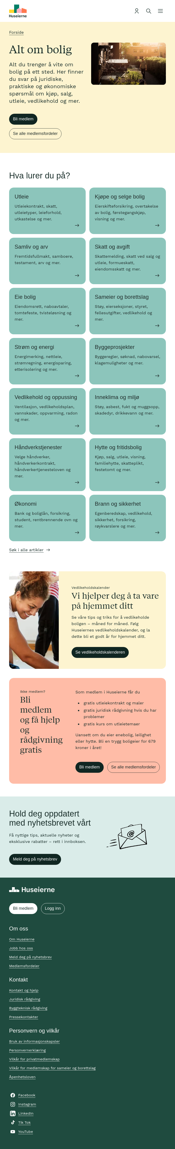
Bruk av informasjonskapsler (34, 1041)
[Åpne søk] (148, 10)
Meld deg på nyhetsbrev (35, 859)
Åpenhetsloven (22, 1077)
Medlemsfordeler (24, 966)
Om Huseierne (21, 939)
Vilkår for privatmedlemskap (34, 1059)
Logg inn (53, 908)
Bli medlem (23, 119)
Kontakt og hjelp (24, 990)
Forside (16, 32)
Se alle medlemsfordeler (35, 133)
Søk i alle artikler (26, 549)
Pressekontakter (23, 1017)
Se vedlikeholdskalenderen (100, 652)
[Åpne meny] (160, 10)
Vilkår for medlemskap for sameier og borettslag (52, 1068)
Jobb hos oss (21, 948)
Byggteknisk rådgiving (28, 1008)
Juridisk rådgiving (24, 999)
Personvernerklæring (27, 1050)
